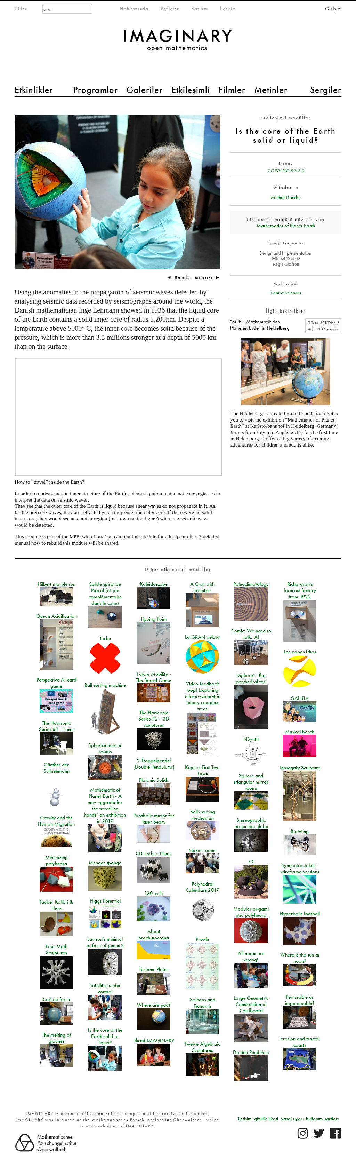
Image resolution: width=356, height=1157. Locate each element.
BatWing (300, 831)
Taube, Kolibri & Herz (56, 905)
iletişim (245, 1119)
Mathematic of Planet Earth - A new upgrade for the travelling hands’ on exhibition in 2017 (105, 805)
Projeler (170, 9)
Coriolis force (56, 999)
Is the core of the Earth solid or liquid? (105, 1036)
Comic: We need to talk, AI (251, 634)
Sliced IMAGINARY (153, 1040)
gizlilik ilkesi (266, 1119)
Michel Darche (286, 197)
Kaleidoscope (154, 584)
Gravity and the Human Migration (56, 820)
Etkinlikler (34, 89)
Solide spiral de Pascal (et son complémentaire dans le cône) (105, 593)
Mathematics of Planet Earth (286, 225)
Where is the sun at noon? (299, 958)
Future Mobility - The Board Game (153, 677)
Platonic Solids (154, 780)
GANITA (300, 698)
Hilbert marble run (56, 584)
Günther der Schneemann (56, 768)
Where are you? (154, 1005)
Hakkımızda (134, 9)
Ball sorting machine (105, 685)
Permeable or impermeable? (300, 1000)
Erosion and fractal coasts (299, 1042)
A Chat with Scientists (202, 587)
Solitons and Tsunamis (202, 1003)
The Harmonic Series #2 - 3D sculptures (153, 718)
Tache (105, 638)
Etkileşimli (190, 89)
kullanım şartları (322, 1119)
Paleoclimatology (251, 584)
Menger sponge (105, 862)
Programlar (95, 89)
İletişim (228, 9)
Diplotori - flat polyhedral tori (251, 678)
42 (251, 862)
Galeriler (145, 89)
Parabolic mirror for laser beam (153, 818)
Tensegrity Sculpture (300, 767)
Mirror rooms (202, 850)
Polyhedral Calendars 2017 (202, 887)
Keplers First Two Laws (202, 770)
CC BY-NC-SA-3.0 (286, 170)
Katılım (199, 9)
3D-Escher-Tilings (153, 853)
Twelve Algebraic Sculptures (202, 1047)
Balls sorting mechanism (202, 815)
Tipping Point (153, 619)
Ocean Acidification (56, 616)
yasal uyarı (292, 1119)
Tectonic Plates (153, 969)
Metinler (271, 89)
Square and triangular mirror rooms (251, 781)
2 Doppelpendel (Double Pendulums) (154, 763)
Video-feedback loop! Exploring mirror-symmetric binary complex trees (202, 696)
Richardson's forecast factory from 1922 (300, 590)
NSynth (251, 739)
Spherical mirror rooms (105, 748)
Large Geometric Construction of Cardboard (251, 1004)
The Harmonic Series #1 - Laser (56, 726)
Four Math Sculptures (56, 949)
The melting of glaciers (56, 1038)
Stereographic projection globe (251, 823)
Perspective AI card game (56, 683)
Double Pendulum (251, 1052)
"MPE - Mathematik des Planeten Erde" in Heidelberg (260, 324)
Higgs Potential (105, 901)
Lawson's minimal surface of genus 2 (105, 942)
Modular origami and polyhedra (251, 912)
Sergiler (325, 89)
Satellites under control (105, 988)
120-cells (153, 893)
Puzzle (202, 939)
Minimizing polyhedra (56, 860)
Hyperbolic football (300, 914)
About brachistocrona (153, 934)
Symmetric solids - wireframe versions (300, 868)
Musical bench (299, 732)
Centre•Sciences (285, 293)
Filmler (232, 89)
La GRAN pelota (202, 637)
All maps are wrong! (251, 956)
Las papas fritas (300, 651)
